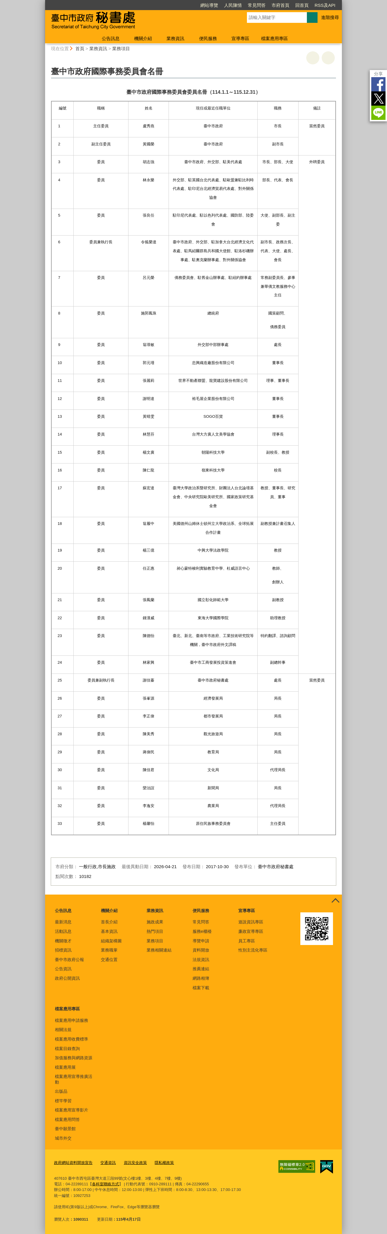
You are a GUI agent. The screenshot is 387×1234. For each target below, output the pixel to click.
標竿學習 (63, 1100)
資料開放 (201, 950)
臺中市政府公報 (69, 959)
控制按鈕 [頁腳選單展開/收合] (335, 901)
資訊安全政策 (135, 1162)
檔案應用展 (65, 1067)
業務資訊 (175, 38)
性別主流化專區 (252, 950)
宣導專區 (240, 38)
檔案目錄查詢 (67, 1048)
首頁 (79, 48)
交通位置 (109, 959)
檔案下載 (201, 987)
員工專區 (246, 940)
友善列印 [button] (312, 57)
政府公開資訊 (67, 978)
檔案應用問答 (67, 1119)
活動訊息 (63, 931)
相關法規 (63, 1029)
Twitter (378, 98)
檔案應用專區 (274, 38)
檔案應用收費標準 (71, 1039)
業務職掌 (109, 950)
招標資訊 (63, 950)
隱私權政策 (164, 1162)
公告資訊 (63, 968)
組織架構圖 (111, 940)
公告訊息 (111, 38)
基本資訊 (109, 931)
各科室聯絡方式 (105, 1184)
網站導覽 (209, 5)
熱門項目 (155, 931)
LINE (378, 113)
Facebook (378, 84)
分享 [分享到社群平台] (378, 74)
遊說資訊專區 (250, 921)
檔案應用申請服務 (71, 1020)
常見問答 (257, 5)
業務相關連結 (159, 950)
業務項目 (121, 48)
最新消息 (63, 921)
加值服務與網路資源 (73, 1057)
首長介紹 (109, 921)
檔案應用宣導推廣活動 (73, 1079)
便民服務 (208, 38)
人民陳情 (233, 5)
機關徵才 (63, 940)
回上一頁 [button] (328, 57)
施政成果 (155, 921)
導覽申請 (201, 940)
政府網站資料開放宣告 (73, 1162)
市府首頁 (280, 5)
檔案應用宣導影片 (71, 1110)
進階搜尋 (330, 17)
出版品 (61, 1091)
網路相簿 (201, 978)
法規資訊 (201, 959)
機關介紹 (143, 38)
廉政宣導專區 (250, 931)
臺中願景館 (65, 1128)
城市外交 (63, 1138)
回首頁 (302, 5)
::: (43, 2)
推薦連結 (201, 968)
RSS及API (325, 5)
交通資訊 (108, 1162)
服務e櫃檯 (202, 931)
